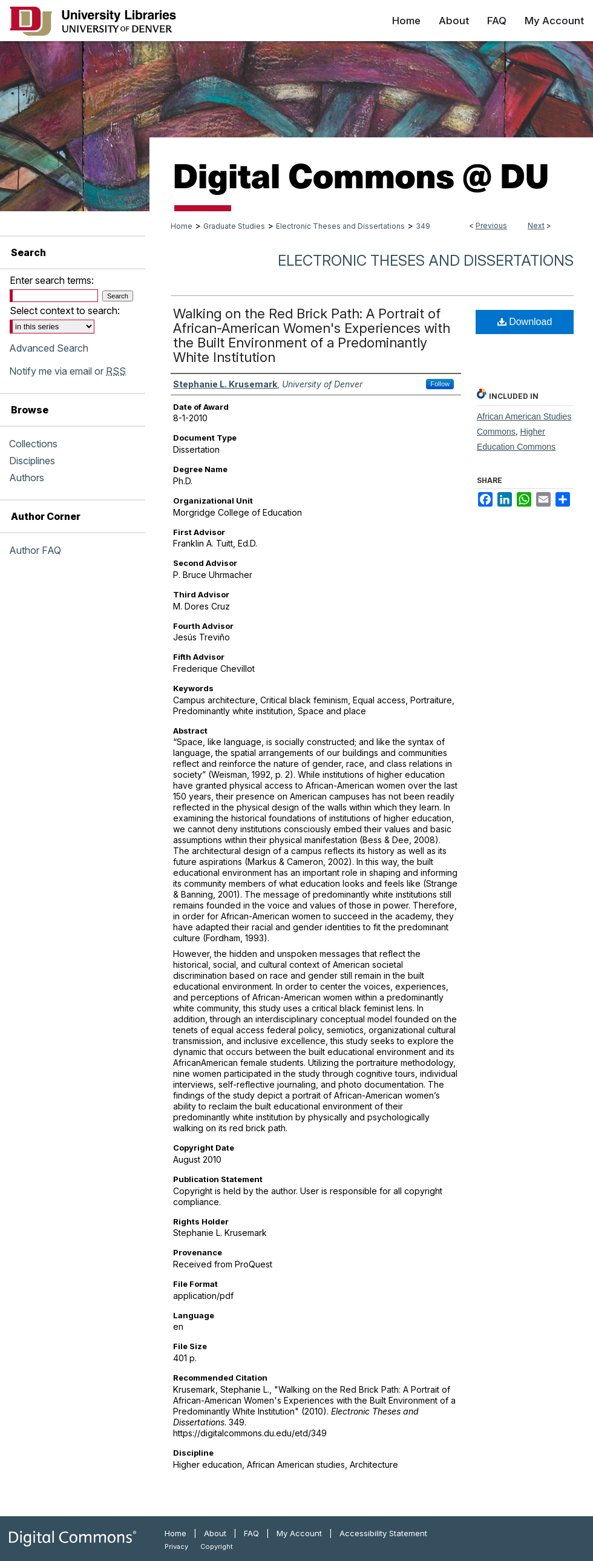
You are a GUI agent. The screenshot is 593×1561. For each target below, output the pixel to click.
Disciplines (32, 461)
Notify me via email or (67, 371)
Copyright (216, 1546)
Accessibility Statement (383, 1533)
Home (181, 226)
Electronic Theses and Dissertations (340, 226)
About (215, 1533)
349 (423, 226)
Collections (33, 444)
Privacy (176, 1546)
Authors (26, 478)
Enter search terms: (52, 280)
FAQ (251, 1533)
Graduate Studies (234, 226)
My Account (299, 1533)
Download (524, 322)
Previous (491, 225)
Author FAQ (35, 550)
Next (536, 225)
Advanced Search (48, 348)
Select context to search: (65, 310)
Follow (440, 383)
